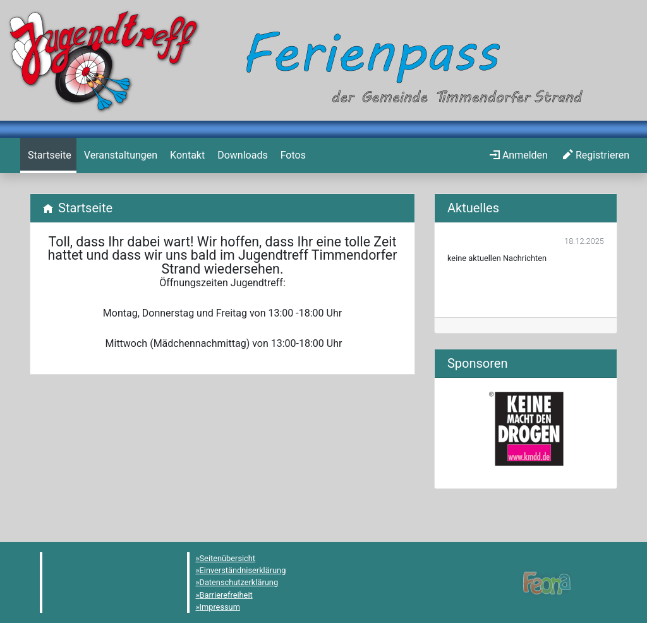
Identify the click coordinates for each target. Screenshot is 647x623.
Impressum (220, 607)
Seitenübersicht (228, 558)
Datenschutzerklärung (239, 582)
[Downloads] (241, 155)
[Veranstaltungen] (119, 155)
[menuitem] (48, 155)
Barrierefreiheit (226, 595)
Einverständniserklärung (243, 570)
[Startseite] (48, 155)
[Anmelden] (519, 155)
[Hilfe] (292, 155)
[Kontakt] (186, 155)
